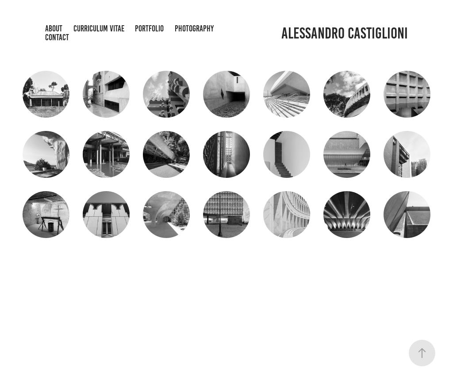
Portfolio (149, 28)
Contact (57, 37)
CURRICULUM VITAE (98, 28)
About (53, 28)
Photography (194, 28)
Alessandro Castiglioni (344, 33)
